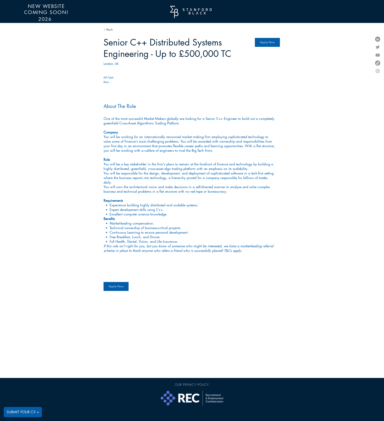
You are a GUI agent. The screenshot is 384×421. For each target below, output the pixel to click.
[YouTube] (377, 55)
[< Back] (117, 29)
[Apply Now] (267, 42)
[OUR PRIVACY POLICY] (192, 384)
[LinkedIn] (377, 39)
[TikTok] (377, 63)
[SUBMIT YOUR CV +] (23, 412)
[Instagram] (377, 71)
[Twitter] (377, 47)
